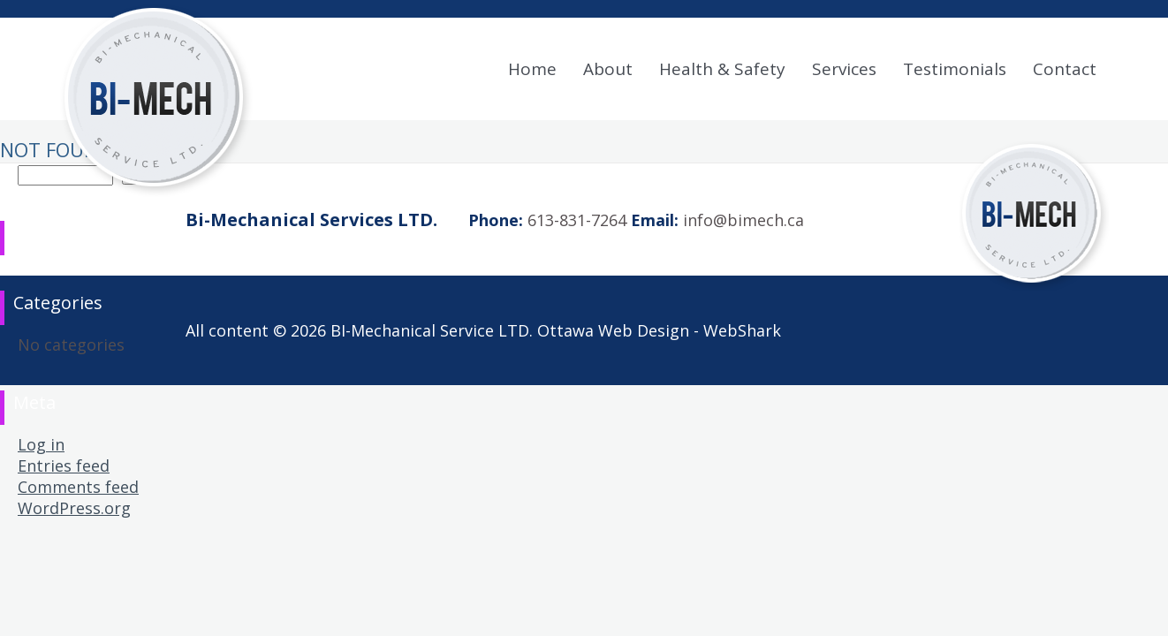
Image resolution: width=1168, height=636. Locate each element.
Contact (1064, 68)
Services (844, 68)
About (608, 68)
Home (532, 68)
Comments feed (78, 486)
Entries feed (64, 465)
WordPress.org (74, 508)
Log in (41, 444)
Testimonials (954, 68)
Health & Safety (722, 68)
